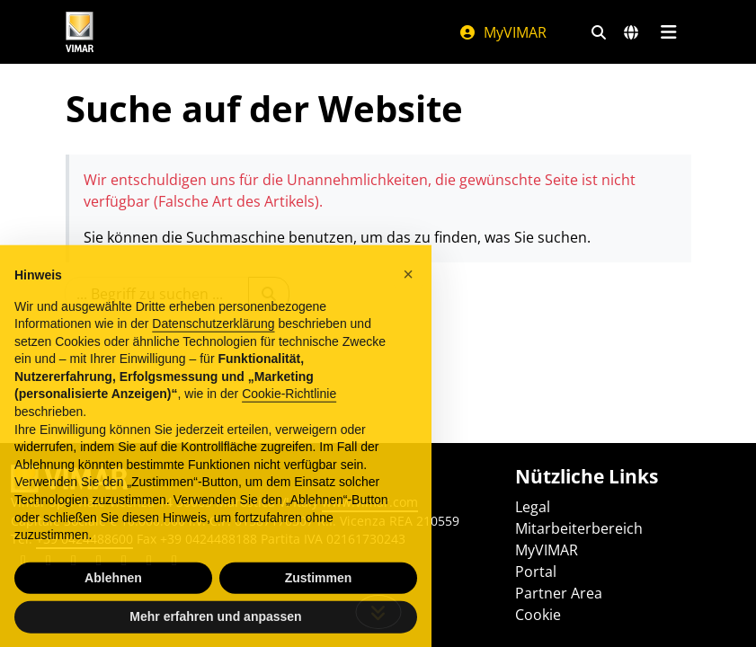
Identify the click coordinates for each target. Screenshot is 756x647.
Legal (532, 507)
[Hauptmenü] (669, 32)
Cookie (538, 615)
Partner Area (558, 593)
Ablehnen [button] (113, 595)
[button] (408, 291)
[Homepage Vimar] (80, 32)
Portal (535, 571)
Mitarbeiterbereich (579, 528)
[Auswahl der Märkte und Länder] (631, 32)
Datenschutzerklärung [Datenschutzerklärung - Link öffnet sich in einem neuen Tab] (213, 340)
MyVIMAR (502, 32)
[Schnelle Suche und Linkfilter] (599, 32)
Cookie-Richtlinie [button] (289, 411)
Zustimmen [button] (318, 595)
